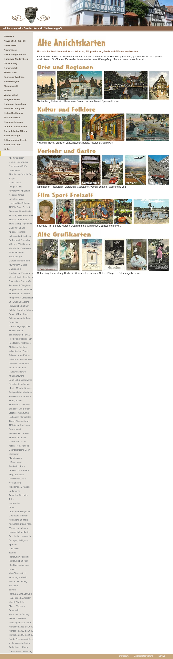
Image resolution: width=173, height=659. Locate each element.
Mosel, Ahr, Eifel (16, 602)
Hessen (12, 569)
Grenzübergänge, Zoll (19, 326)
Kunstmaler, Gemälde (19, 404)
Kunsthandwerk (16, 376)
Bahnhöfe (13, 322)
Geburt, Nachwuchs (18, 162)
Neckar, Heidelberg (18, 581)
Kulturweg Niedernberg (16, 59)
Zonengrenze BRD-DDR (20, 335)
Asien (11, 499)
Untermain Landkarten (19, 532)
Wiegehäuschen (12, 99)
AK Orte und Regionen (20, 511)
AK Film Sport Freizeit (19, 207)
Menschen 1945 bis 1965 (21, 635)
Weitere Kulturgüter (14, 108)
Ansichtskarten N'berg (15, 131)
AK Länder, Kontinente (19, 425)
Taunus (12, 552)
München (13, 585)
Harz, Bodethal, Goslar (20, 598)
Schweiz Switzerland (19, 433)
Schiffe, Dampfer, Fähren (21, 310)
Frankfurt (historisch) (19, 557)
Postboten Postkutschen (20, 339)
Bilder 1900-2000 (12, 144)
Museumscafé (11, 86)
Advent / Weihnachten (19, 191)
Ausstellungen (11, 81)
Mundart (8, 90)
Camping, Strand (17, 228)
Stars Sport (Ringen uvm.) (21, 223)
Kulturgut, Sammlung (15, 104)
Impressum (123, 656)
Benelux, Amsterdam (19, 470)
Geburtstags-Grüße (18, 166)
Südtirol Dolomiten (17, 437)
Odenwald (14, 548)
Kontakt (161, 656)
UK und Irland (15, 462)
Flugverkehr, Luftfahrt (19, 306)
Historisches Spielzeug (20, 248)
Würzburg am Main (18, 577)
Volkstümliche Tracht (19, 351)
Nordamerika (15, 483)
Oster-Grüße (15, 182)
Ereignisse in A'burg (18, 647)
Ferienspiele (10, 72)
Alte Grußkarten (16, 158)
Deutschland (15, 429)
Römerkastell (10, 68)
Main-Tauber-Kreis (17, 573)
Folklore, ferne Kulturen (20, 355)
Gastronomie (15, 269)
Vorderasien (14, 503)
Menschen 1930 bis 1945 (21, 631)
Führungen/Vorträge (14, 77)
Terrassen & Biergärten (20, 285)
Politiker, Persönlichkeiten (21, 215)
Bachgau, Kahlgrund (18, 540)
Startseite (9, 36)
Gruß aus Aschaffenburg (20, 651)
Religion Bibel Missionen (20, 392)
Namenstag (14, 170)
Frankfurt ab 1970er (18, 561)
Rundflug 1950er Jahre (20, 622)
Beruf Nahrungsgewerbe (20, 380)
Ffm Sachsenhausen (19, 565)
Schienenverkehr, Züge (20, 318)
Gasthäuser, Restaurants (21, 273)
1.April (12, 178)
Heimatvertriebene (13, 122)
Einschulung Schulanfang (21, 174)
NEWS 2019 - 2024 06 (14, 41)
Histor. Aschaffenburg (19, 614)
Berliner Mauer (16, 330)
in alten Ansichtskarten (19, 643)
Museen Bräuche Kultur (20, 396)
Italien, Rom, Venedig (19, 446)
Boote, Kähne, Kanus (19, 314)
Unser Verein (10, 45)
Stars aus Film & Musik (20, 211)
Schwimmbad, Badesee (20, 236)
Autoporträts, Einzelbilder (21, 298)
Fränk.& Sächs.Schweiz (20, 594)
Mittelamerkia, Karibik (19, 487)
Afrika (11, 507)
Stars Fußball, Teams (19, 219)
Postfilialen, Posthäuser (20, 343)
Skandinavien (15, 458)
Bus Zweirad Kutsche (19, 302)
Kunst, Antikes (16, 400)
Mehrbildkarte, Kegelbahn (21, 277)
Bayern (12, 589)
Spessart (13, 544)
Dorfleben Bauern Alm (19, 363)
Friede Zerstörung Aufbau (21, 639)
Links (7, 149)
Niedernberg (10, 50)
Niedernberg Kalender (15, 54)
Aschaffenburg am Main (20, 524)
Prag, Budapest (16, 474)
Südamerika (14, 491)
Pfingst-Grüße (15, 186)
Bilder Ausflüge (12, 135)
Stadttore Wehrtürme (19, 413)
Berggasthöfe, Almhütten (20, 289)
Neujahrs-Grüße (16, 195)
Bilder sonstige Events (15, 140)
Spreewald (14, 610)
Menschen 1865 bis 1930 (21, 627)
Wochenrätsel (11, 95)
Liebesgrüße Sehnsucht (20, 203)
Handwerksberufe (17, 372)
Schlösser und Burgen (19, 409)
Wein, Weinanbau (17, 367)
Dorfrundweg (10, 63)
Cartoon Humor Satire (19, 260)
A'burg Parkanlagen (18, 528)
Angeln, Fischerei (17, 232)
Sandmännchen (16, 252)
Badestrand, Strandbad (20, 240)
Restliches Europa (17, 478)
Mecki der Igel (15, 256)
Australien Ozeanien (18, 495)
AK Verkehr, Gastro (18, 265)
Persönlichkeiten (12, 117)
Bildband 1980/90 (17, 618)
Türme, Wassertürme (19, 421)
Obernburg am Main (18, 515)
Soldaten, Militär (16, 199)
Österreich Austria (17, 441)
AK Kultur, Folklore (18, 347)
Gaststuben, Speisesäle (20, 281)
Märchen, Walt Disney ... (20, 244)
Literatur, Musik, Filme (15, 126)
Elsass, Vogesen (17, 606)
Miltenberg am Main (18, 520)
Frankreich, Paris (17, 466)
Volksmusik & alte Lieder (20, 359)
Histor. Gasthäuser (13, 113)
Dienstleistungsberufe (19, 384)
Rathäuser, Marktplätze (20, 417)
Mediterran (14, 454)
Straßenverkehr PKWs (19, 293)
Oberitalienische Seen (19, 450)
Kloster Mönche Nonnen (20, 388)
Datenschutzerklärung (143, 656)
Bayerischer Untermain (20, 536)
